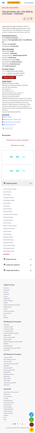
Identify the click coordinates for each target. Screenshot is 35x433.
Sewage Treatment (9, 374)
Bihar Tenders (7, 194)
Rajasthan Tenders (8, 237)
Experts (6, 302)
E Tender (6, 398)
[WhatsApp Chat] (32, 419)
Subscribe (6, 294)
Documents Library (9, 402)
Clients (6, 296)
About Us (6, 288)
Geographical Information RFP (12, 348)
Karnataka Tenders (8, 220)
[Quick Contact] (32, 414)
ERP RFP (6, 344)
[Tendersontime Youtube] (15, 424)
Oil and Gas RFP (8, 368)
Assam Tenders (7, 192)
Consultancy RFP (8, 331)
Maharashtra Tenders (9, 228)
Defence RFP (7, 335)
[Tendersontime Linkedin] (13, 424)
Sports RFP (7, 376)
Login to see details (9, 77)
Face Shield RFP (8, 346)
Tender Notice (7, 117)
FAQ (5, 315)
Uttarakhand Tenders (9, 248)
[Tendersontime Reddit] (22, 424)
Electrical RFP (7, 339)
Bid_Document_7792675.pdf (12, 119)
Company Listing (8, 413)
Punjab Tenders (7, 234)
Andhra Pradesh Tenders (10, 189)
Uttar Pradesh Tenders (9, 245)
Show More (6, 254)
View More (7, 385)
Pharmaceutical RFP (9, 370)
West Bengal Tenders (8, 251)
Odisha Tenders (7, 231)
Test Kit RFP (7, 380)
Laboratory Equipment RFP (11, 363)
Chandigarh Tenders (8, 197)
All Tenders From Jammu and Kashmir (17, 140)
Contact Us (7, 290)
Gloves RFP (7, 350)
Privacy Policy (7, 313)
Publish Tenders (8, 411)
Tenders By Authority (12, 264)
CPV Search (7, 394)
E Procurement (8, 396)
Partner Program (8, 300)
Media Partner (8, 307)
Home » (4, 7)
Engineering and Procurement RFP (13, 341)
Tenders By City (10, 259)
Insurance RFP (8, 361)
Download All (7, 128)
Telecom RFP (7, 378)
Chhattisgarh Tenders (9, 200)
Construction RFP (8, 329)
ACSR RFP (6, 324)
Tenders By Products (11, 270)
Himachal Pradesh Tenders (10, 214)
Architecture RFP (8, 327)
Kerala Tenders (7, 223)
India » (7, 7)
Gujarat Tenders (7, 208)
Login (26, 2)
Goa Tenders (6, 206)
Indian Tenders (8, 405)
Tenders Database (8, 409)
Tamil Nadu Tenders (8, 240)
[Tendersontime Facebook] (17, 424)
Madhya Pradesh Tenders (10, 225)
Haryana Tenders (7, 211)
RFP (5, 417)
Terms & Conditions (9, 311)
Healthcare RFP (8, 357)
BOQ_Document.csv (10, 124)
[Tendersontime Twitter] (20, 424)
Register (31, 2)
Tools (5, 419)
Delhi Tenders (7, 203)
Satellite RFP (7, 372)
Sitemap (6, 317)
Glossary (6, 415)
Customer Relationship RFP (11, 333)
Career (5, 309)
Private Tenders (8, 407)
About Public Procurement (11, 392)
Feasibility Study (8, 400)
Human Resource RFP (10, 359)
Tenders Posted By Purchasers (12, 305)
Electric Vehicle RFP (9, 337)
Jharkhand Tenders (8, 217)
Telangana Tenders (8, 242)
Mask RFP (6, 366)
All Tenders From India (17, 145)
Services (6, 292)
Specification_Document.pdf (12, 122)
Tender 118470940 (13, 7)
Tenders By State (10, 183)
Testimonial (7, 298)
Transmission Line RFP (10, 382)
